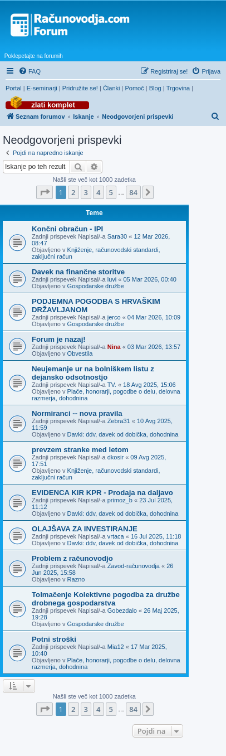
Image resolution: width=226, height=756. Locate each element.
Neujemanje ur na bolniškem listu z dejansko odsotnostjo (93, 373)
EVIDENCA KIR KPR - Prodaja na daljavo (102, 492)
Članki (111, 88)
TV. (111, 384)
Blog (155, 88)
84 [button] (133, 192)
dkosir (115, 457)
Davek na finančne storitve (78, 272)
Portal (14, 88)
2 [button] (73, 192)
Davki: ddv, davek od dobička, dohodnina (123, 434)
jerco (114, 317)
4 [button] (98, 192)
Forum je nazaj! (59, 339)
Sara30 (117, 236)
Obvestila (80, 353)
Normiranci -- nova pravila (77, 413)
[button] (44, 192)
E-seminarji (42, 88)
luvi (112, 279)
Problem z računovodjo (72, 558)
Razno (76, 579)
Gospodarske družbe (95, 286)
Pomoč (134, 88)
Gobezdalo (122, 610)
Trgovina (178, 88)
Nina (114, 346)
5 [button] (111, 192)
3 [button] (86, 192)
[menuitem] (29, 71)
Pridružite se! (80, 88)
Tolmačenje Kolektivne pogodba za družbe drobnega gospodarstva (106, 598)
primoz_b (119, 500)
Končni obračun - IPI (67, 229)
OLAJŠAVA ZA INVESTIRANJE (84, 529)
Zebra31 (118, 421)
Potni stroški (54, 639)
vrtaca (115, 536)
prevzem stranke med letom (80, 449)
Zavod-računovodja (133, 566)
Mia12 (115, 646)
